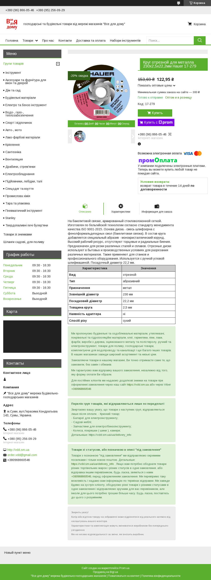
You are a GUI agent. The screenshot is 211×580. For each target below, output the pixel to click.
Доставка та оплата (91, 40)
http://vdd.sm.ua (18, 449)
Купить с (158, 122)
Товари (27, 40)
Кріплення (12, 144)
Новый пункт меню (17, 552)
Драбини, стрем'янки (20, 166)
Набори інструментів (125, 40)
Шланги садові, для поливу (23, 242)
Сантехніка (13, 152)
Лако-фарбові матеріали (22, 137)
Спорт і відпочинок (18, 122)
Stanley (10, 218)
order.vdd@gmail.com (22, 455)
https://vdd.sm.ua (138, 384)
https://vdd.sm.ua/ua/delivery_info (92, 464)
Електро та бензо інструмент (26, 105)
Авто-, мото (13, 130)
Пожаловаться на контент (124, 575)
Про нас (48, 40)
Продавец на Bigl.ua (105, 572)
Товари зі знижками (17, 234)
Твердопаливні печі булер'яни (26, 225)
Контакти (65, 40)
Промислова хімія (17, 196)
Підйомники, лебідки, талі (23, 181)
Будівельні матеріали (20, 97)
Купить (157, 113)
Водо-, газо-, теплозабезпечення (19, 114)
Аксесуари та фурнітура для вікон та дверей (25, 81)
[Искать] (200, 40)
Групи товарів (13, 63)
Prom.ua (124, 568)
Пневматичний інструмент (23, 210)
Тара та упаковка (17, 203)
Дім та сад (13, 90)
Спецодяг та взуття (19, 188)
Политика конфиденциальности (160, 575)
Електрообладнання (19, 174)
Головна (11, 40)
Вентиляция (14, 159)
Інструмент (13, 72)
